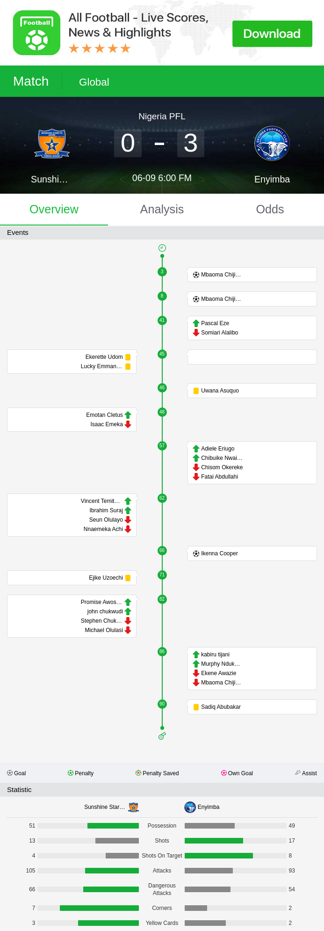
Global (94, 82)
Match (31, 81)
